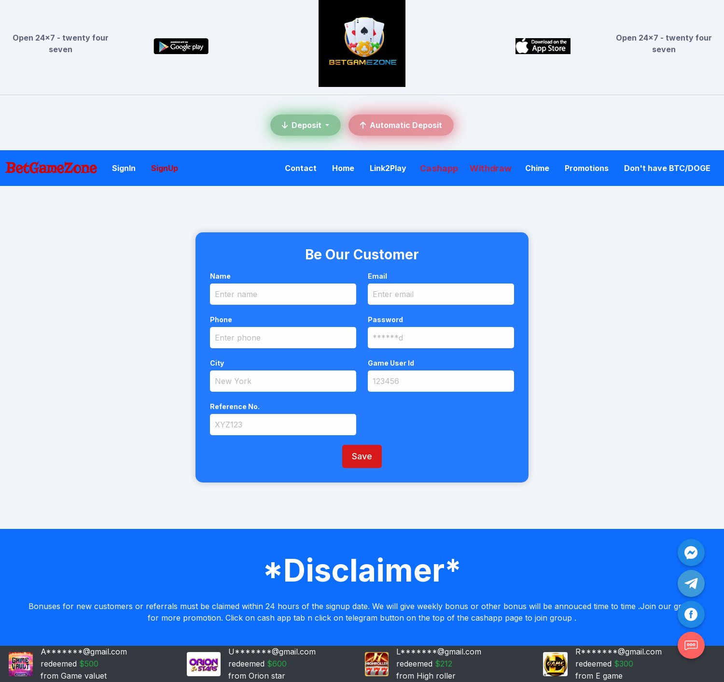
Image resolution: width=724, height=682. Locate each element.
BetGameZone (51, 168)
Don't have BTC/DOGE (667, 168)
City (217, 363)
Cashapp (439, 168)
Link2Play (388, 168)
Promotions (587, 168)
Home (343, 168)
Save (362, 456)
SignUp (164, 168)
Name (220, 276)
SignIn (124, 168)
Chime (537, 168)
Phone (221, 319)
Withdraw (490, 168)
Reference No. (235, 406)
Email (377, 276)
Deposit (302, 125)
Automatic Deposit (401, 125)
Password (385, 319)
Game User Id (391, 363)
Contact (301, 168)
